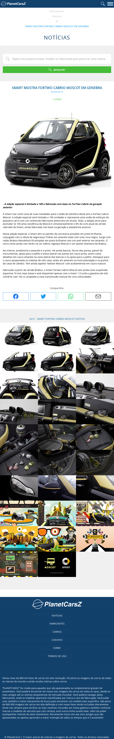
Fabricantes (57, 623)
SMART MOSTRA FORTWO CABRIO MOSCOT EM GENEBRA (57, 26)
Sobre (57, 647)
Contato (57, 639)
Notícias (56, 16)
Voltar (58, 99)
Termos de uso (57, 656)
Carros (57, 631)
